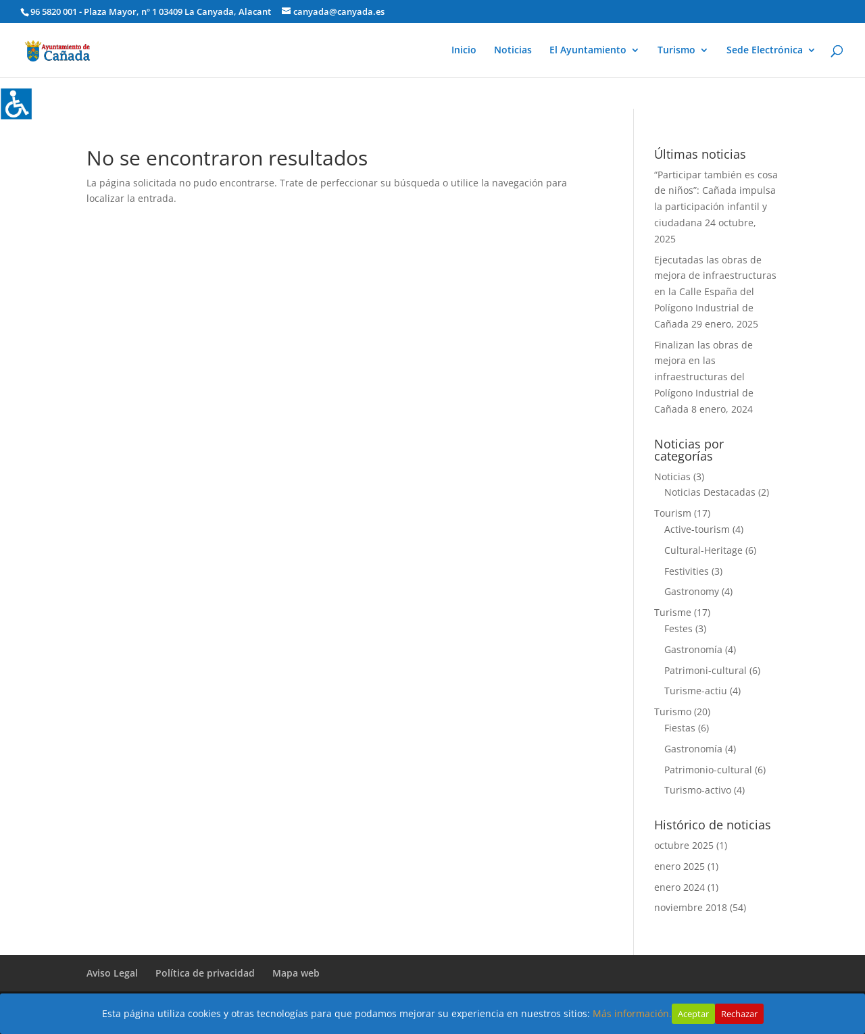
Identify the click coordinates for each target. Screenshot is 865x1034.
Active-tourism (697, 529)
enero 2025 (679, 866)
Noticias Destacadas (710, 492)
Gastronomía (693, 649)
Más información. (632, 1013)
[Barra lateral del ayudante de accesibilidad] (16, 104)
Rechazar (739, 1014)
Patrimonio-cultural (708, 769)
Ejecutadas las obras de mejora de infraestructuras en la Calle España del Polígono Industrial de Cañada (715, 291)
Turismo (676, 50)
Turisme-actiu (695, 690)
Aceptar (693, 1014)
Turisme (672, 612)
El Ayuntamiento (587, 50)
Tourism (672, 513)
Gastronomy (691, 591)
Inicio (463, 50)
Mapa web (296, 972)
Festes (678, 628)
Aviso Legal (112, 972)
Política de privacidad (205, 972)
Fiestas (679, 727)
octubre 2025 (684, 845)
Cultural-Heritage (703, 550)
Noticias (513, 50)
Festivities (686, 571)
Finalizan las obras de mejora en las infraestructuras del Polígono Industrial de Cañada (703, 376)
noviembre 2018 (690, 907)
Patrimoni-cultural (705, 670)
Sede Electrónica (764, 50)
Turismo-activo (697, 789)
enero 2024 (679, 887)
